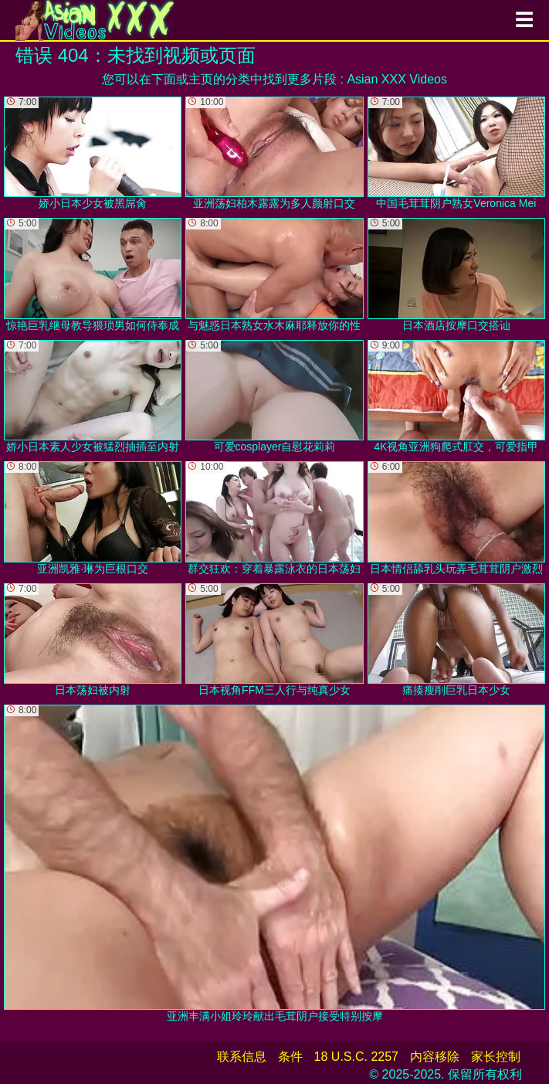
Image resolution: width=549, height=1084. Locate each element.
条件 (290, 1056)
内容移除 (434, 1056)
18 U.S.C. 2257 (356, 1056)
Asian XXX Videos (397, 79)
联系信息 (241, 1056)
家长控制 (495, 1056)
